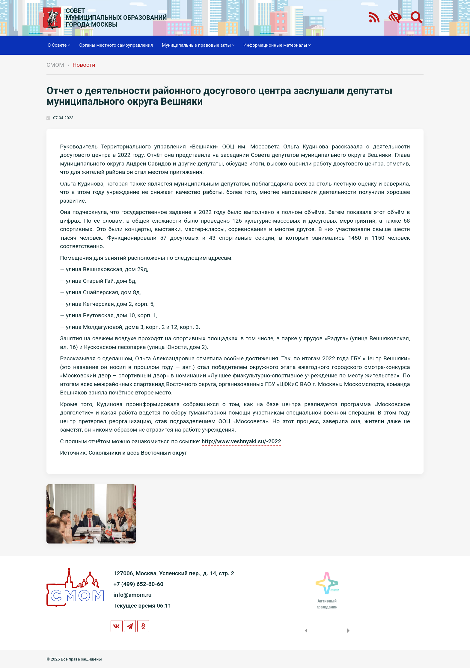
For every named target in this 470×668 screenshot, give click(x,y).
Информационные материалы (277, 45)
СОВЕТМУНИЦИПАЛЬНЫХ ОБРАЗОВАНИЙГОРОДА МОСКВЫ (116, 17)
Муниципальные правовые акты (198, 45)
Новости (84, 64)
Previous (304, 630)
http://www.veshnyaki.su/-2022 (241, 441)
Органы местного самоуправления (116, 45)
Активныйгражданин (327, 604)
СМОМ (55, 64)
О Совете (59, 45)
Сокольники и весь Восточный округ (137, 452)
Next (349, 630)
